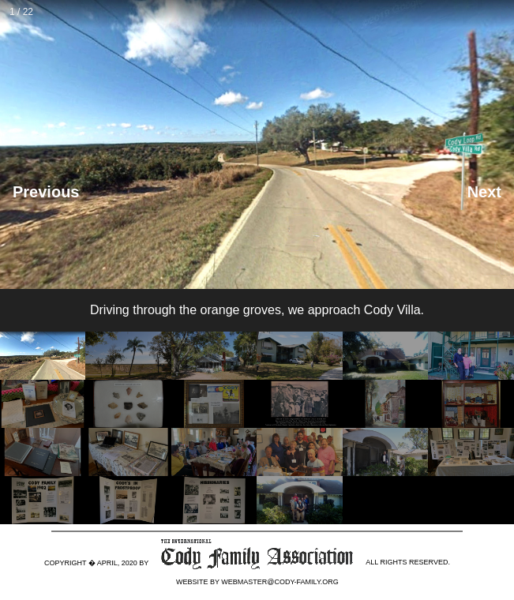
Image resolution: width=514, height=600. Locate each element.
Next (484, 192)
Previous (46, 192)
